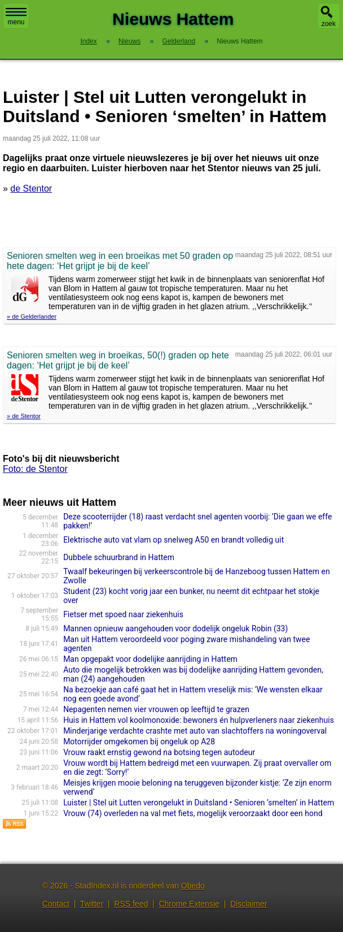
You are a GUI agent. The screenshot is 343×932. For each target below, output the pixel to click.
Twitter (91, 903)
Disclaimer (248, 903)
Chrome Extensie (189, 903)
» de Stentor (24, 416)
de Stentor (31, 188)
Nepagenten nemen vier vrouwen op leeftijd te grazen (156, 709)
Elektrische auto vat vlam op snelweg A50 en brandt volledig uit (173, 539)
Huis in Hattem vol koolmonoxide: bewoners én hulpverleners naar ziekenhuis (198, 720)
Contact (55, 903)
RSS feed (131, 903)
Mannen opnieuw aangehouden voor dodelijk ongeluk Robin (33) (175, 628)
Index (88, 41)
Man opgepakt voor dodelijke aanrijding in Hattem (150, 659)
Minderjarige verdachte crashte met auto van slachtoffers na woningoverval (195, 730)
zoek (329, 24)
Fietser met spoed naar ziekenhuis (123, 614)
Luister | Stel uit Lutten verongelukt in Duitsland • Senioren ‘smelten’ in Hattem (198, 802)
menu (16, 17)
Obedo (193, 885)
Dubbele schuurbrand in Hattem (118, 557)
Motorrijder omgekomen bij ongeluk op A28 (139, 741)
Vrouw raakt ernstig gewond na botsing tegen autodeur (159, 752)
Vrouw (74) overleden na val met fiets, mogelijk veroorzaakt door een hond (192, 813)
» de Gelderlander (31, 316)
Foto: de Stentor (35, 469)
